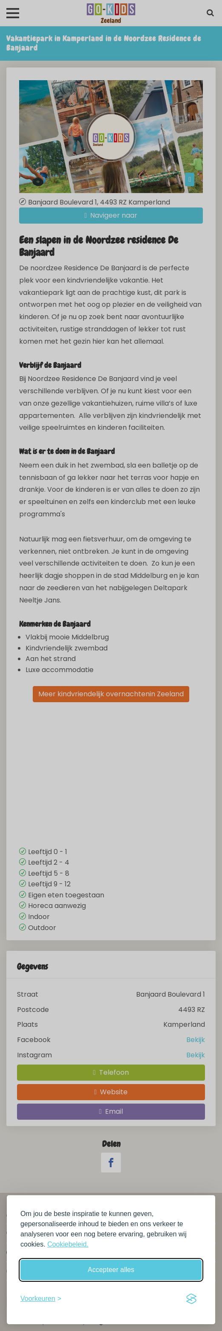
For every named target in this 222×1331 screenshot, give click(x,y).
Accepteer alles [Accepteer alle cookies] (111, 1269)
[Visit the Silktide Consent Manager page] (191, 1299)
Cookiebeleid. (67, 1244)
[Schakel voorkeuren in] (40, 1299)
